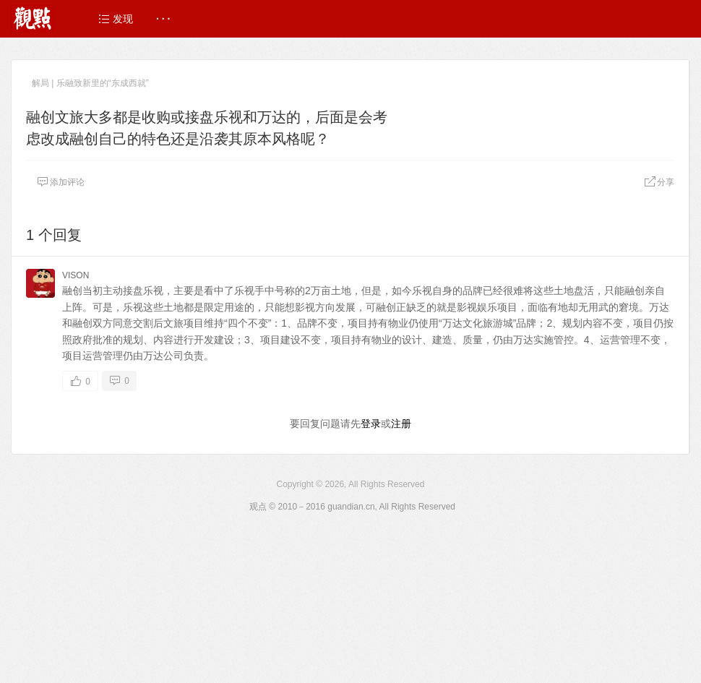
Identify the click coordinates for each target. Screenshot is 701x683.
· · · (163, 19)
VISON (75, 275)
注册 (401, 423)
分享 (659, 182)
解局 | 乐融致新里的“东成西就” (90, 83)
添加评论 (61, 182)
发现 (115, 19)
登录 (371, 423)
